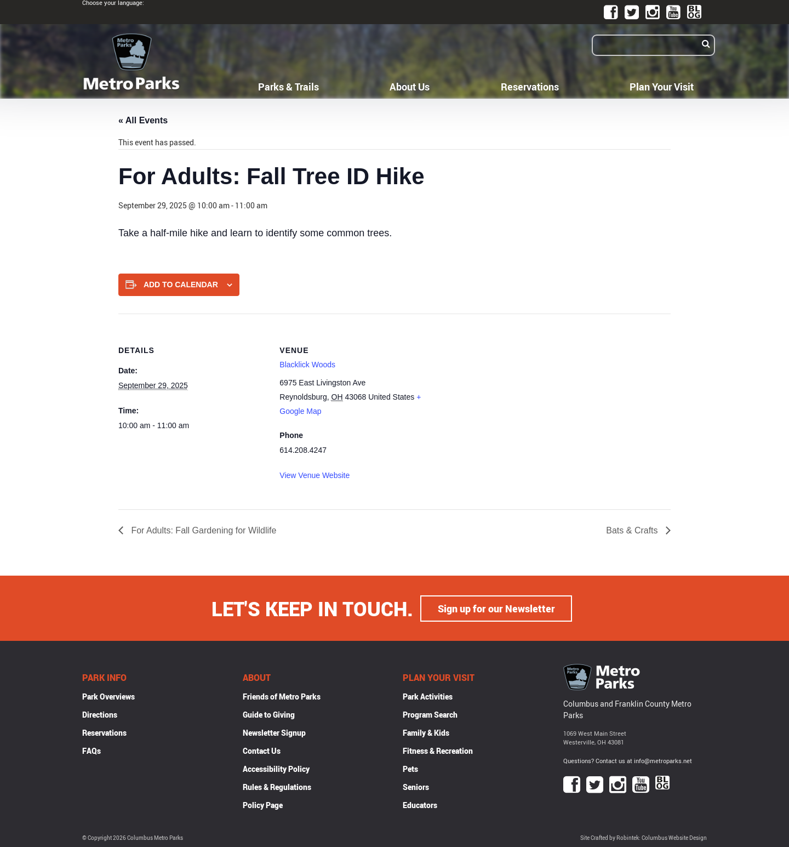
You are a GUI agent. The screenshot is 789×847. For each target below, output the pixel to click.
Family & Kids (426, 732)
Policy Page (263, 804)
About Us (410, 86)
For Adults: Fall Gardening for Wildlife (202, 530)
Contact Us (262, 750)
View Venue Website (314, 475)
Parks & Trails (288, 86)
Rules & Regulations (277, 786)
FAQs (91, 750)
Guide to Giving (269, 714)
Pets (410, 768)
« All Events (143, 120)
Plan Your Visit (662, 86)
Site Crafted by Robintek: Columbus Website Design (643, 838)
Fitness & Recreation (438, 750)
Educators (420, 804)
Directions (99, 714)
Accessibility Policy (276, 768)
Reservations (530, 86)
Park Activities (428, 696)
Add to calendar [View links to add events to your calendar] (181, 284)
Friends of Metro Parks (282, 696)
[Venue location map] (499, 389)
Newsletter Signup (274, 732)
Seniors (416, 786)
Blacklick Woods (307, 364)
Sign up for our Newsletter (496, 608)
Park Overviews (108, 696)
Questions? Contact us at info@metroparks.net (627, 761)
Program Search (430, 714)
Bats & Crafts (633, 530)
